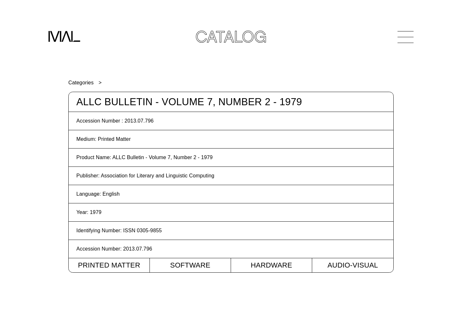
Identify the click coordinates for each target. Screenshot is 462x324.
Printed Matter (109, 265)
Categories (81, 82)
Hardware (271, 265)
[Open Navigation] (406, 37)
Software (190, 265)
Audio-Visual (353, 265)
